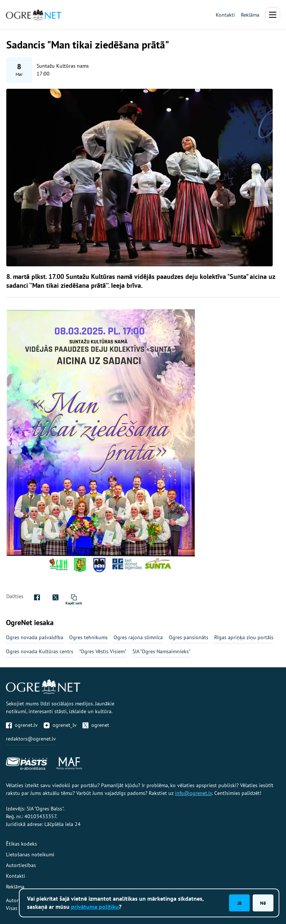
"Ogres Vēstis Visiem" (103, 651)
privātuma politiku (95, 906)
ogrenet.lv (22, 725)
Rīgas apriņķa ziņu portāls (243, 637)
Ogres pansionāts (188, 637)
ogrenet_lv (60, 725)
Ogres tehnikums (88, 637)
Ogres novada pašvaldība (34, 637)
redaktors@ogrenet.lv (31, 738)
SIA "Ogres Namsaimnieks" (161, 651)
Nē (263, 903)
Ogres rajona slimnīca (138, 637)
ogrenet (96, 725)
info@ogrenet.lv (193, 793)
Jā (239, 903)
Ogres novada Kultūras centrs (39, 651)
